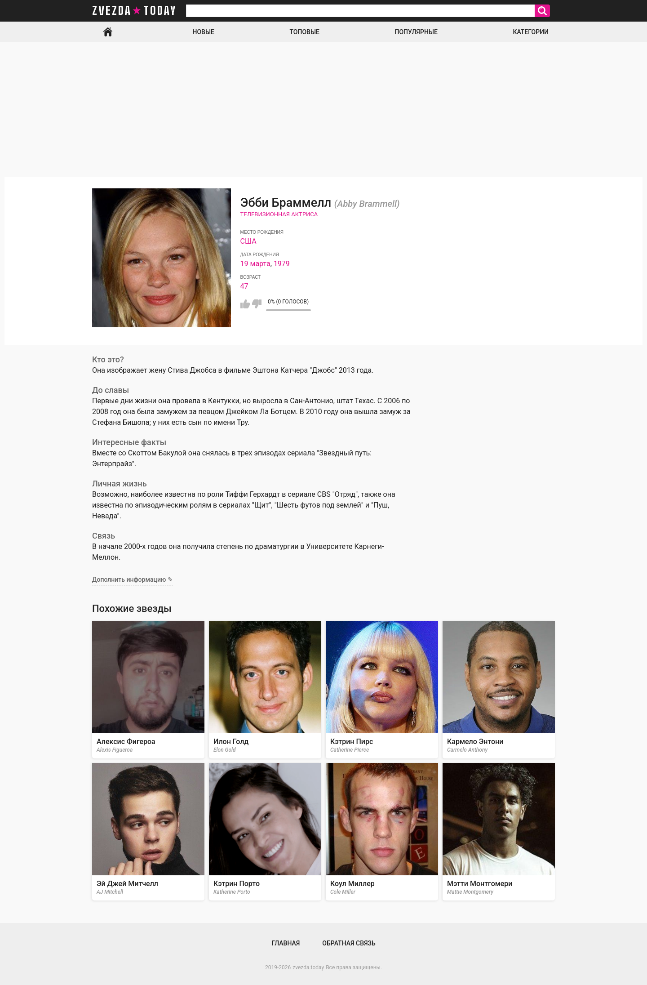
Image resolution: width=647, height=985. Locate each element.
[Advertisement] (323, 110)
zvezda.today (308, 967)
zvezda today (134, 10)
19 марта (255, 263)
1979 (282, 263)
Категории (531, 32)
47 (244, 286)
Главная (108, 32)
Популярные (415, 32)
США (248, 241)
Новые (203, 32)
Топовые (304, 32)
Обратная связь (348, 943)
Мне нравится (245, 303)
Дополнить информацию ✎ (132, 579)
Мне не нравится (256, 303)
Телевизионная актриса (279, 214)
